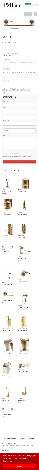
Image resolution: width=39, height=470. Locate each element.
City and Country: (7, 120)
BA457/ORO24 (22, 329)
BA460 (3, 213)
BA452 (3, 249)
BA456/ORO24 (6, 329)
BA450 (3, 299)
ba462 (20, 352)
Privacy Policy (5, 450)
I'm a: (4, 126)
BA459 (20, 279)
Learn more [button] (7, 461)
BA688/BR (21, 370)
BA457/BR (5, 236)
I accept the (11, 153)
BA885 (3, 398)
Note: (4, 135)
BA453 (20, 257)
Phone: (4, 114)
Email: (4, 107)
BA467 (3, 189)
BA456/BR (21, 236)
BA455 (20, 213)
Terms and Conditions (15, 153)
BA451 (3, 413)
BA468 (3, 282)
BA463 (3, 375)
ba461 (3, 352)
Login (28, 14)
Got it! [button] (19, 466)
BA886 (20, 398)
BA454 (20, 305)
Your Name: (5, 101)
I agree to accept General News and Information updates (17, 156)
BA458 (20, 189)
